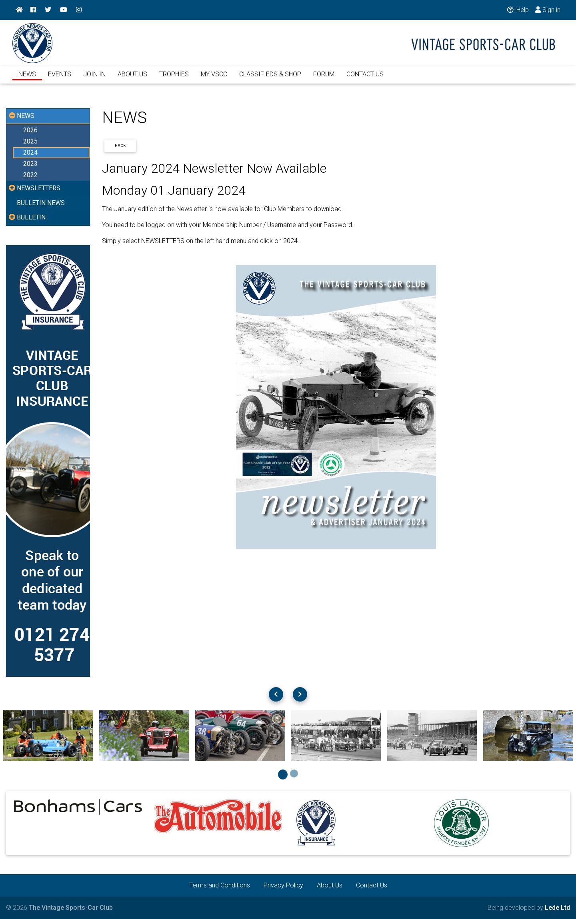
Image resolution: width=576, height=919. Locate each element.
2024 (30, 152)
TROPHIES (174, 79)
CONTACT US (365, 79)
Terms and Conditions (219, 885)
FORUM (323, 79)
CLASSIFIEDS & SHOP (270, 79)
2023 (30, 163)
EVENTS (59, 79)
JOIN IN (94, 79)
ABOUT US (132, 79)
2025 (30, 141)
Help (517, 10)
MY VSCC (214, 79)
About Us (329, 885)
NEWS (27, 79)
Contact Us (371, 885)
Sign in (547, 10)
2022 (30, 175)
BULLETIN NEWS (41, 203)
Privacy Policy (283, 885)
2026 (30, 130)
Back (120, 145)
